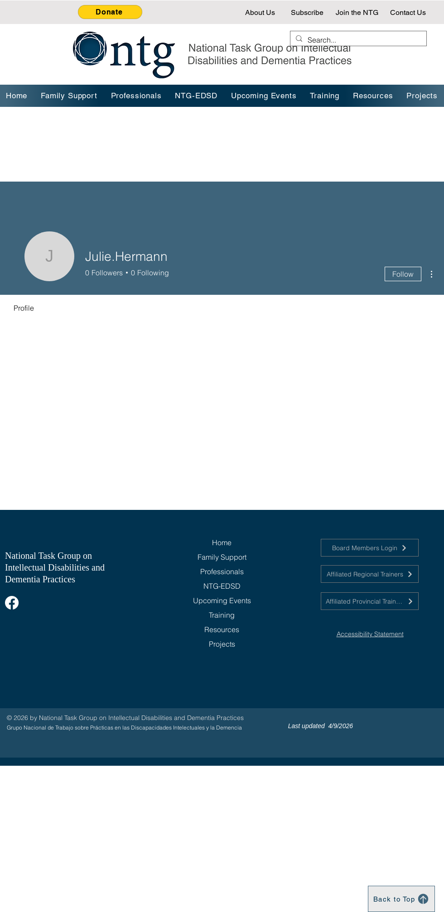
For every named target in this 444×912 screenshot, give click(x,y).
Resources (221, 629)
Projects (222, 643)
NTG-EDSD (222, 585)
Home (222, 542)
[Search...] (357, 39)
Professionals (222, 571)
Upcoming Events (222, 600)
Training (222, 614)
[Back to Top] (401, 899)
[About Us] (261, 12)
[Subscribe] (308, 12)
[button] (325, 95)
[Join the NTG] (358, 12)
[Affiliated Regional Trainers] (370, 574)
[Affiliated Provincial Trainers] (370, 601)
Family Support (222, 557)
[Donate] (110, 12)
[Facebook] (12, 603)
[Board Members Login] (370, 548)
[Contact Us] (409, 12)
